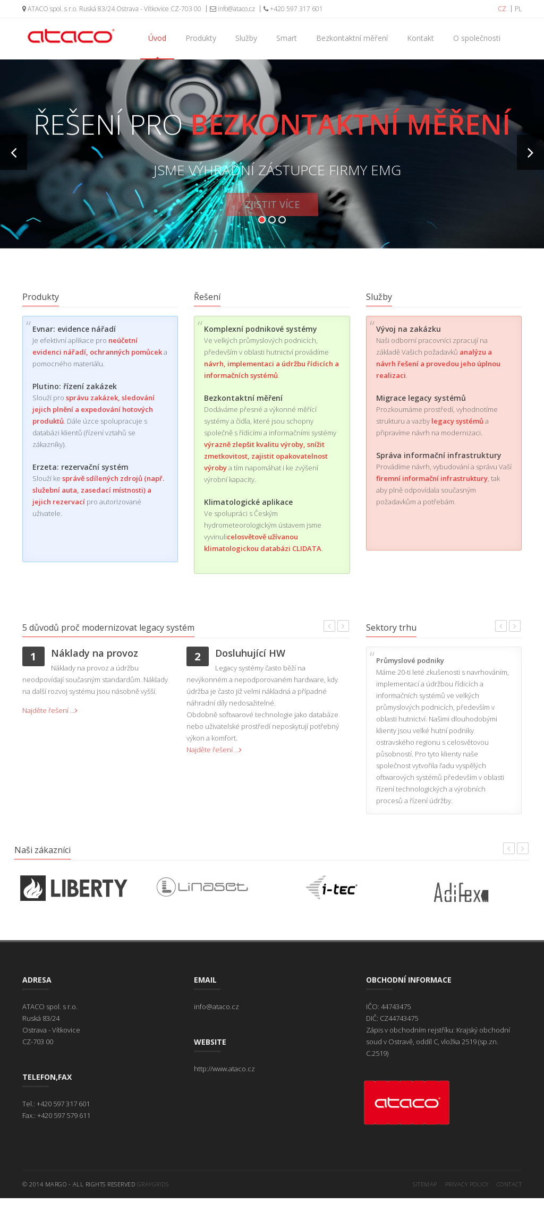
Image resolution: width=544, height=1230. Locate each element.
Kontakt (420, 38)
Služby (246, 38)
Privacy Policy (467, 1184)
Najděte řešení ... (50, 710)
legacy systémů (457, 421)
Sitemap (425, 1184)
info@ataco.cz (232, 8)
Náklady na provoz (94, 653)
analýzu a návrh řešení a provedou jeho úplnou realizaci (438, 363)
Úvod (157, 38)
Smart (286, 38)
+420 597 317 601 (293, 8)
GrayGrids (153, 1184)
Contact (509, 1184)
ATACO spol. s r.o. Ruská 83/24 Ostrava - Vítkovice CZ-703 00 (111, 8)
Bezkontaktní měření (352, 38)
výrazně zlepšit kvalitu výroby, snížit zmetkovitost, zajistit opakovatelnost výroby (266, 456)
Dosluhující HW (250, 653)
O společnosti (476, 38)
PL (518, 8)
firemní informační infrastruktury (432, 478)
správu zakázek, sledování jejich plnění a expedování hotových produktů (93, 409)
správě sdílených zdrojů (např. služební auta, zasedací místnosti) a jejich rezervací (98, 490)
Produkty (200, 38)
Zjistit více (272, 210)
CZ (502, 8)
